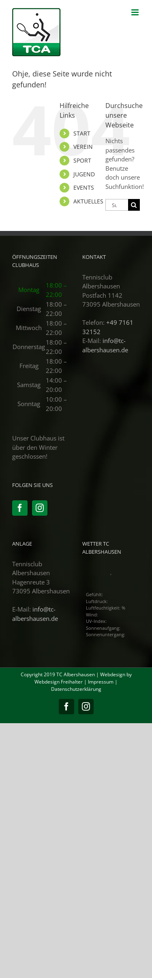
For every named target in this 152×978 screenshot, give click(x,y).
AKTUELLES (88, 201)
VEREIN (83, 146)
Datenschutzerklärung (76, 689)
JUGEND (84, 174)
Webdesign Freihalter (58, 681)
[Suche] (134, 205)
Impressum (100, 681)
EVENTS (83, 187)
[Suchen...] (116, 205)
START (81, 133)
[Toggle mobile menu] (135, 12)
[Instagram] (39, 508)
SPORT (82, 160)
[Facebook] (20, 508)
